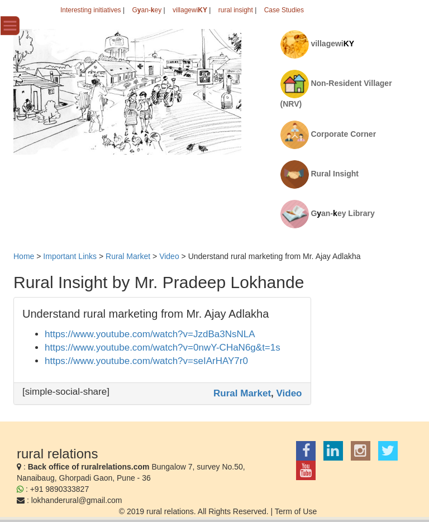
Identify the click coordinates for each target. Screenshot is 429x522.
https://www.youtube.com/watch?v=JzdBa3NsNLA (150, 334)
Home (23, 256)
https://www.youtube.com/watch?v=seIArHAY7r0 (146, 361)
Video (289, 393)
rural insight (235, 10)
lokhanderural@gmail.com (76, 500)
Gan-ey (146, 10)
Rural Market (242, 393)
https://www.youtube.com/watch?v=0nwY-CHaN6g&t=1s (162, 347)
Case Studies (284, 10)
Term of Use (296, 511)
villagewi (190, 10)
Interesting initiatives (90, 10)
